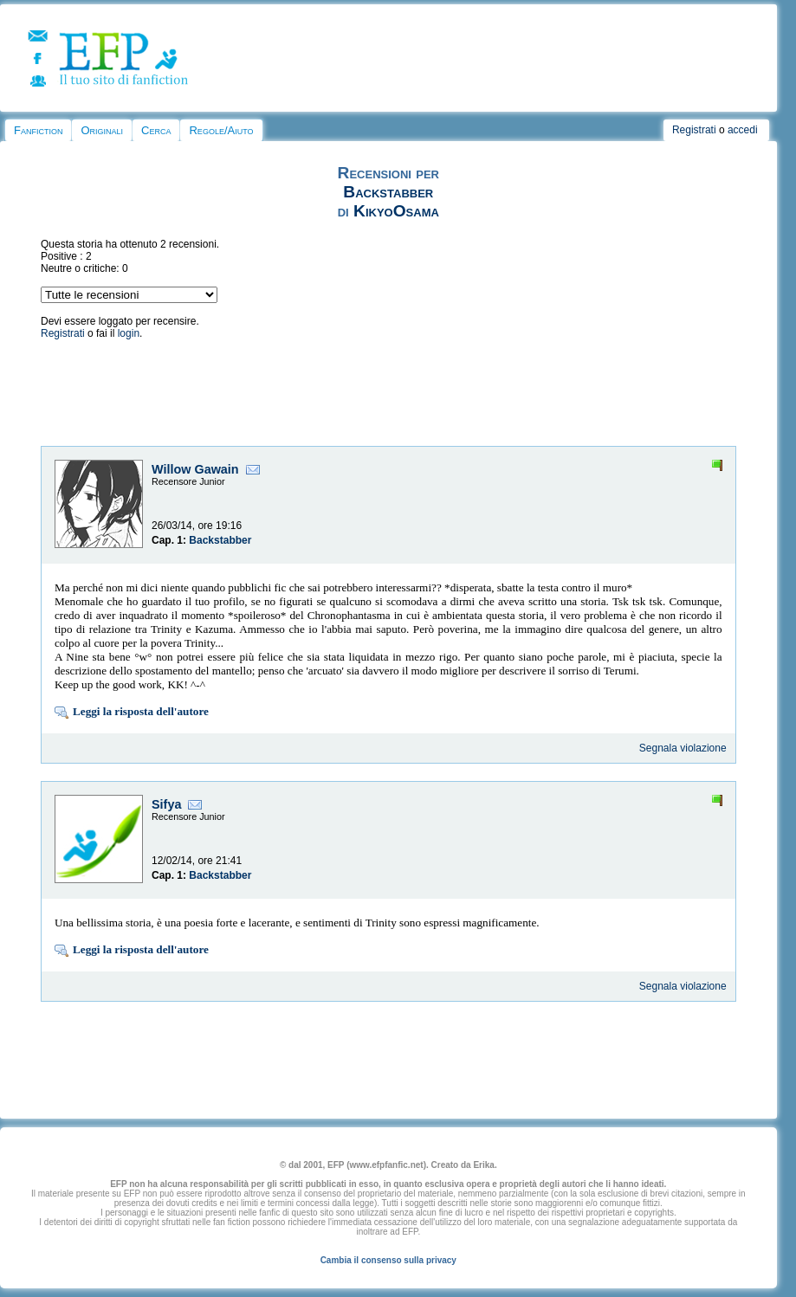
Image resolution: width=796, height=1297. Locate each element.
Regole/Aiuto (221, 130)
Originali (102, 130)
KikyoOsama (396, 211)
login (128, 333)
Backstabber (388, 192)
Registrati (694, 130)
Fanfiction (38, 130)
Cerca (156, 130)
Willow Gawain (195, 469)
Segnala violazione (683, 748)
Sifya (166, 804)
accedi (743, 130)
